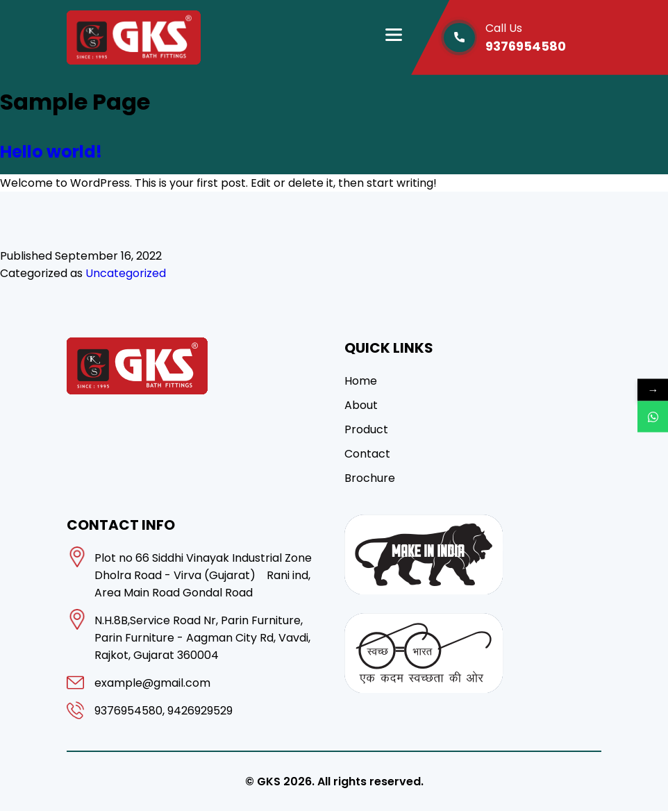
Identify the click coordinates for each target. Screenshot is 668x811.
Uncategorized (125, 273)
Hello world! (51, 151)
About (361, 405)
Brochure (369, 478)
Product (366, 429)
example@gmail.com (152, 683)
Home (360, 381)
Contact (367, 454)
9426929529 (200, 711)
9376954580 (543, 37)
